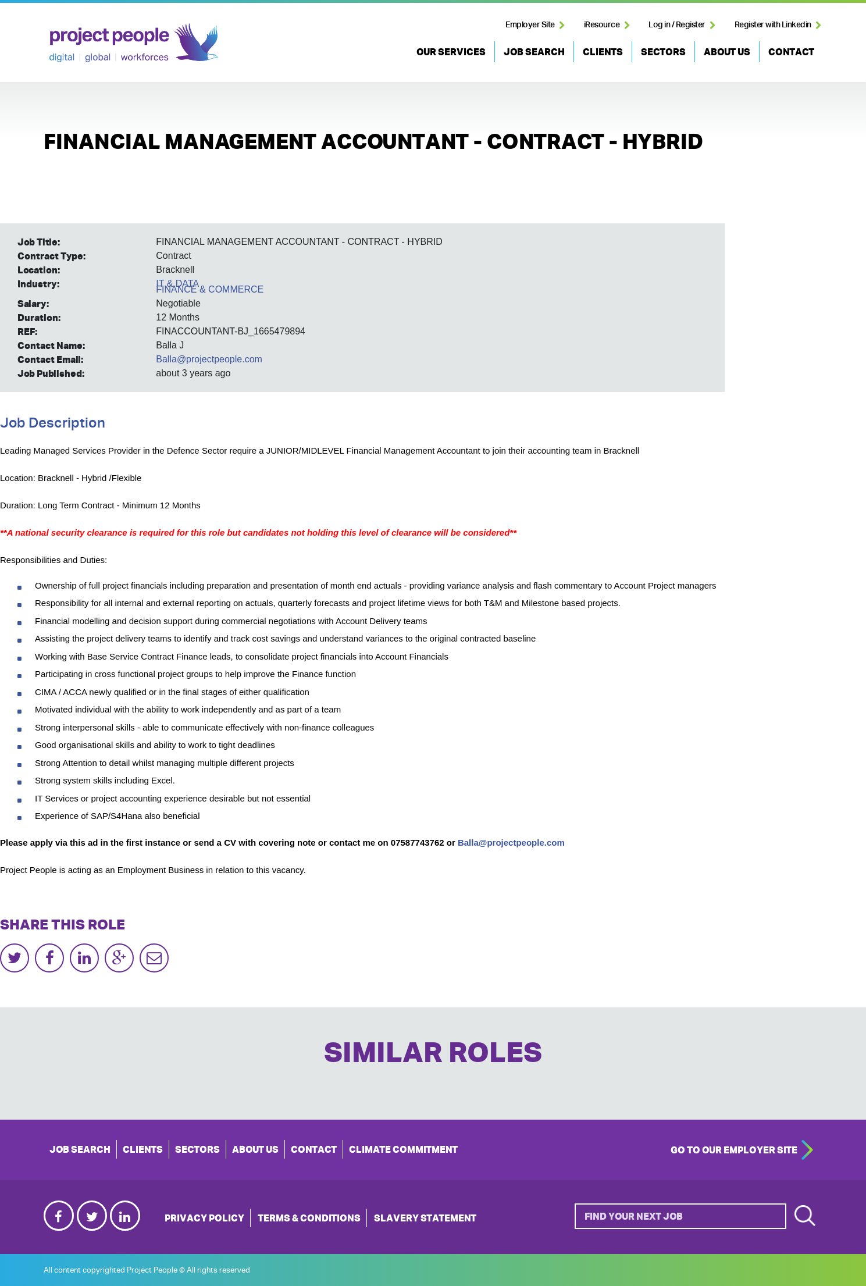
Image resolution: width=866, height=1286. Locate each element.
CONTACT (791, 52)
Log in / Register (676, 24)
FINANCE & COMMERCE (209, 289)
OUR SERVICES (451, 52)
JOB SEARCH (534, 52)
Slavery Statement (425, 1218)
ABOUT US (727, 52)
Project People (133, 42)
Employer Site (530, 24)
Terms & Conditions (309, 1218)
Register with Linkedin (773, 24)
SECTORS (663, 52)
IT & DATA (177, 283)
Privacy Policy (204, 1218)
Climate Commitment (403, 1149)
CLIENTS (603, 52)
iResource (602, 24)
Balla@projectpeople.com (209, 359)
